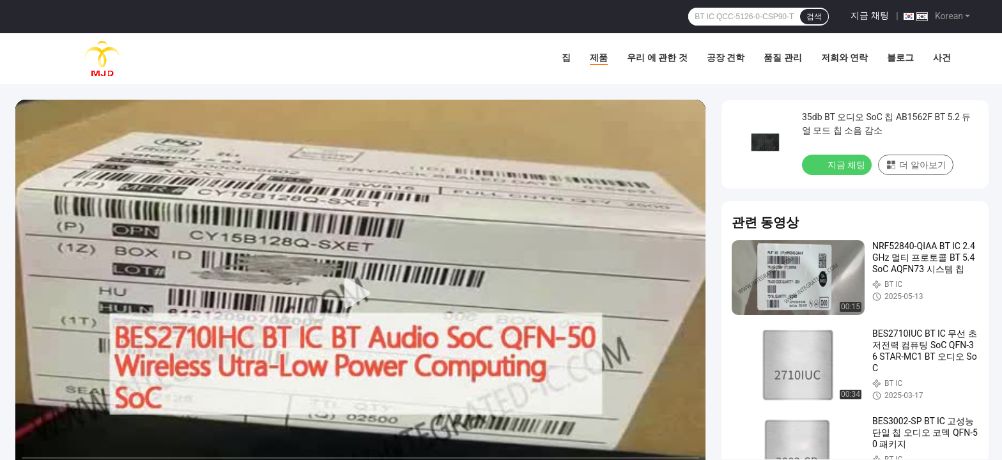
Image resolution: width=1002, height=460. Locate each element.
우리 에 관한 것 (657, 57)
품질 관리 (782, 57)
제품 (599, 57)
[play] (360, 294)
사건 (942, 57)
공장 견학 (725, 57)
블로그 (900, 57)
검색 (814, 16)
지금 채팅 (869, 15)
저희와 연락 (844, 57)
